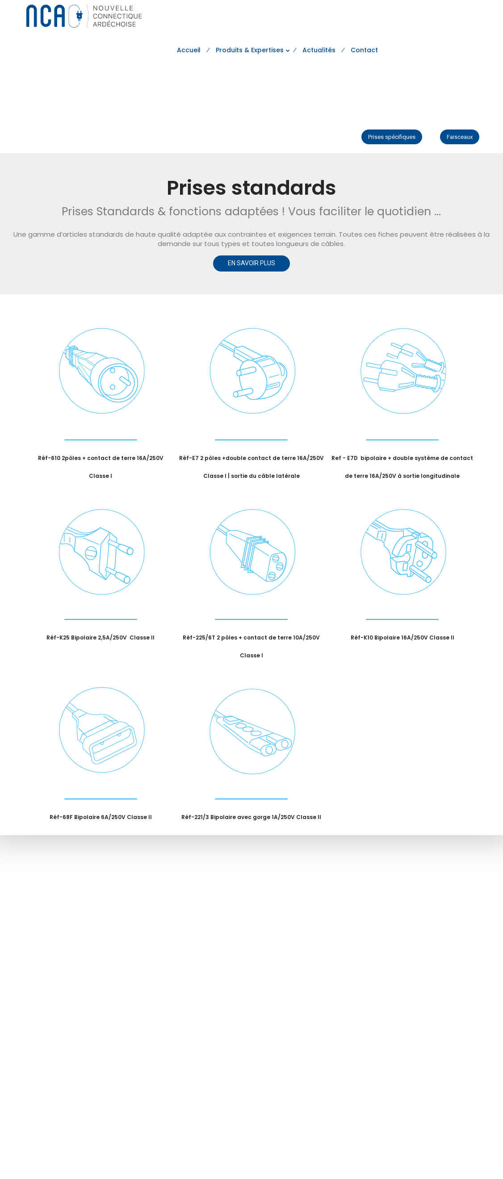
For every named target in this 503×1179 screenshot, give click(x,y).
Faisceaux (460, 137)
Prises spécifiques (391, 137)
